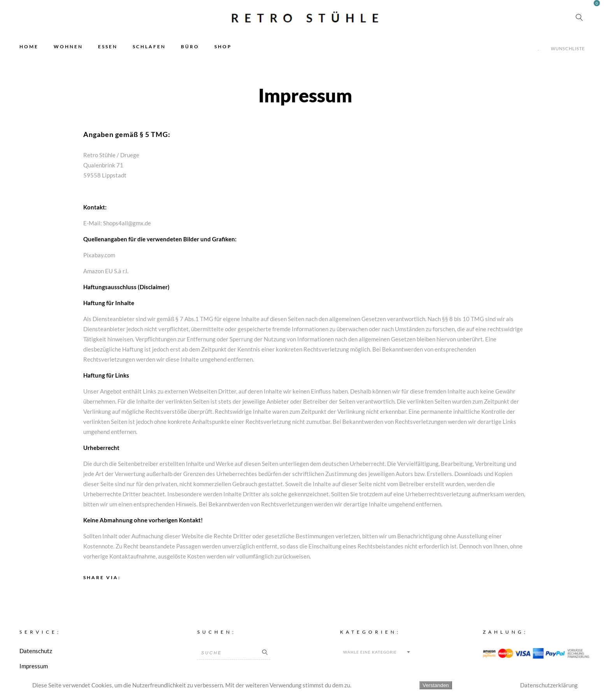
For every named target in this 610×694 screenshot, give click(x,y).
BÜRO (190, 46)
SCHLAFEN (149, 46)
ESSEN (107, 46)
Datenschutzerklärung (549, 685)
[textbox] (376, 652)
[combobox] (376, 652)
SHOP (223, 46)
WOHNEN (68, 46)
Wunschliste (568, 48)
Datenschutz (35, 650)
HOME (29, 46)
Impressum (33, 665)
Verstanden (435, 685)
